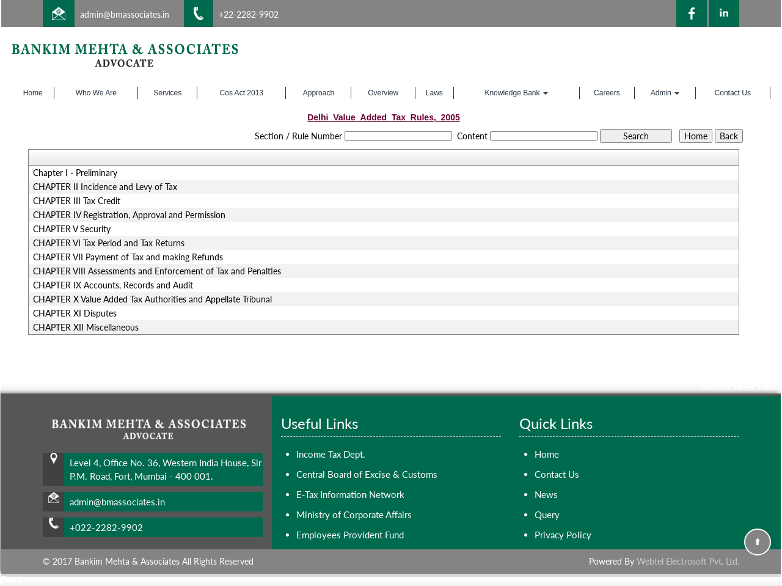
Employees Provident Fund (350, 534)
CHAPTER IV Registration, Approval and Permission (129, 215)
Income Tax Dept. (330, 454)
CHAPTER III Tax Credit (76, 201)
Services (167, 93)
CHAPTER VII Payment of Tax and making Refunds (128, 257)
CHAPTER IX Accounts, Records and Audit (113, 285)
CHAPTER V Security (72, 229)
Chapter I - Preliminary (75, 173)
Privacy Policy (563, 534)
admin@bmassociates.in (124, 14)
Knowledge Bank (515, 93)
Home (33, 93)
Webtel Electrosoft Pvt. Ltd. (688, 561)
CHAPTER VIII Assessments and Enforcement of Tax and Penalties (157, 271)
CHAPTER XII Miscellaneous (86, 327)
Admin (665, 93)
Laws (434, 93)
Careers (607, 93)
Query (547, 514)
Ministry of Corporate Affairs (354, 514)
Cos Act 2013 (241, 93)
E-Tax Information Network (350, 494)
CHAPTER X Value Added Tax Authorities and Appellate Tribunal (152, 299)
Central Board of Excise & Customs (366, 474)
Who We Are (96, 93)
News (546, 494)
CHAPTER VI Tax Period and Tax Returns (109, 243)
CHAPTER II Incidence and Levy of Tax (105, 187)
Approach (318, 93)
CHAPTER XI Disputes (75, 313)
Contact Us (733, 93)
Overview (383, 93)
